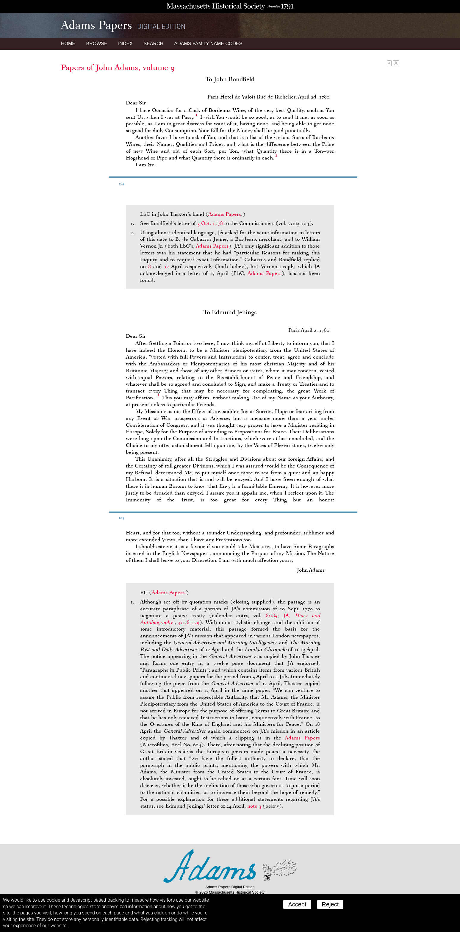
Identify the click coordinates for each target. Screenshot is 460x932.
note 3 (254, 806)
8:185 (271, 615)
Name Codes (208, 43)
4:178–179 (188, 622)
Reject (330, 904)
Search (153, 43)
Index (125, 43)
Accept (297, 904)
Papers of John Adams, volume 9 (118, 67)
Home (68, 43)
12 (167, 266)
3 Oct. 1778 (210, 223)
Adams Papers (224, 214)
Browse (96, 43)
